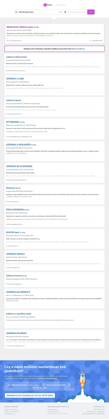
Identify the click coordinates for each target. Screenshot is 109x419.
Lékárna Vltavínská (16, 57)
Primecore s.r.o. (99, 406)
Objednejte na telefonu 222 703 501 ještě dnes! (30, 395)
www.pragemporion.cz (15, 224)
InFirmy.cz (48, 5)
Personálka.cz (79, 49)
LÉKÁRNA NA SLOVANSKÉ (19, 166)
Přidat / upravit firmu (11, 411)
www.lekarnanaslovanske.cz (17, 180)
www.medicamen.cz (15, 40)
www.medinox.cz (13, 201)
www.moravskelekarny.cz (16, 346)
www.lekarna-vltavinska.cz (17, 70)
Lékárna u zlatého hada (18, 313)
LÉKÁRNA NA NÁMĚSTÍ (18, 292)
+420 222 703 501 (53, 411)
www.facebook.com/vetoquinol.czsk (20, 136)
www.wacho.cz (13, 246)
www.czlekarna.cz (14, 267)
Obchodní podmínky (11, 409)
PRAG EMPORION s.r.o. (17, 209)
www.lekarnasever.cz (15, 114)
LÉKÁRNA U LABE (15, 78)
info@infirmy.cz (52, 409)
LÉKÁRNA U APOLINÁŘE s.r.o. (21, 144)
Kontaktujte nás (9, 414)
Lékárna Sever (13, 100)
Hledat (91, 12)
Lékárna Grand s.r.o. (16, 275)
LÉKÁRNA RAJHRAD (16, 333)
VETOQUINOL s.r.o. (15, 121)
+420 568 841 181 (97, 40)
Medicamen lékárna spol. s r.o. (23, 26)
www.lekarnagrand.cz (15, 284)
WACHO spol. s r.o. (15, 232)
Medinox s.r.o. (13, 187)
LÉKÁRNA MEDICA (15, 253)
